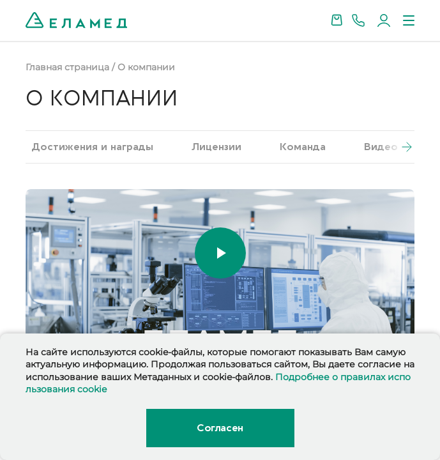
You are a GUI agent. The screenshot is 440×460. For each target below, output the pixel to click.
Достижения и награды (92, 147)
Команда (303, 147)
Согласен (220, 428)
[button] (395, 147)
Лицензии (216, 147)
